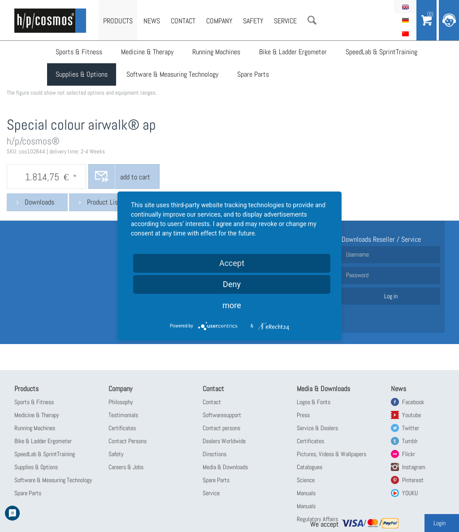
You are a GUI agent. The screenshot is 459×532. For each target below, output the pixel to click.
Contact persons (221, 428)
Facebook (413, 402)
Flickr (408, 454)
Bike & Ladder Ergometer (293, 52)
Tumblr (410, 441)
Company (219, 21)
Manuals (306, 493)
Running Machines (216, 52)
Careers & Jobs (125, 467)
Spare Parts (253, 74)
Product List (104, 202)
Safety (253, 21)
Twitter (410, 428)
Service (285, 21)
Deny (232, 284)
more (231, 305)
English (405, 6)
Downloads (39, 202)
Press (303, 415)
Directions (214, 454)
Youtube (411, 415)
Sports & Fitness (79, 52)
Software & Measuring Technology (172, 74)
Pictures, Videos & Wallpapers (331, 454)
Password (357, 275)
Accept (231, 263)
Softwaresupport (222, 415)
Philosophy (120, 402)
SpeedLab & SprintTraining (381, 52)
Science (306, 480)
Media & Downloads (225, 467)
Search (312, 20)
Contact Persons (127, 441)
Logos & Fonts (313, 402)
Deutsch (405, 20)
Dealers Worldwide (224, 441)
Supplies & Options (82, 74)
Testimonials (123, 415)
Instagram (413, 467)
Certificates (122, 428)
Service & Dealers (317, 428)
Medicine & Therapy (147, 52)
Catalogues (309, 467)
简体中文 (405, 33)
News (151, 21)
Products (118, 21)
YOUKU (410, 493)
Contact (183, 21)
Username (357, 254)
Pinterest (413, 480)
